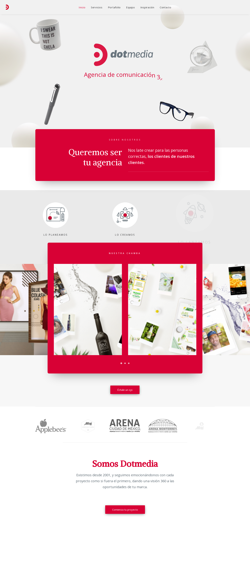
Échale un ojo (125, 390)
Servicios (96, 7)
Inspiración (147, 7)
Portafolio (114, 7)
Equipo (130, 7)
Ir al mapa (199, 553)
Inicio (82, 7)
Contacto (165, 7)
